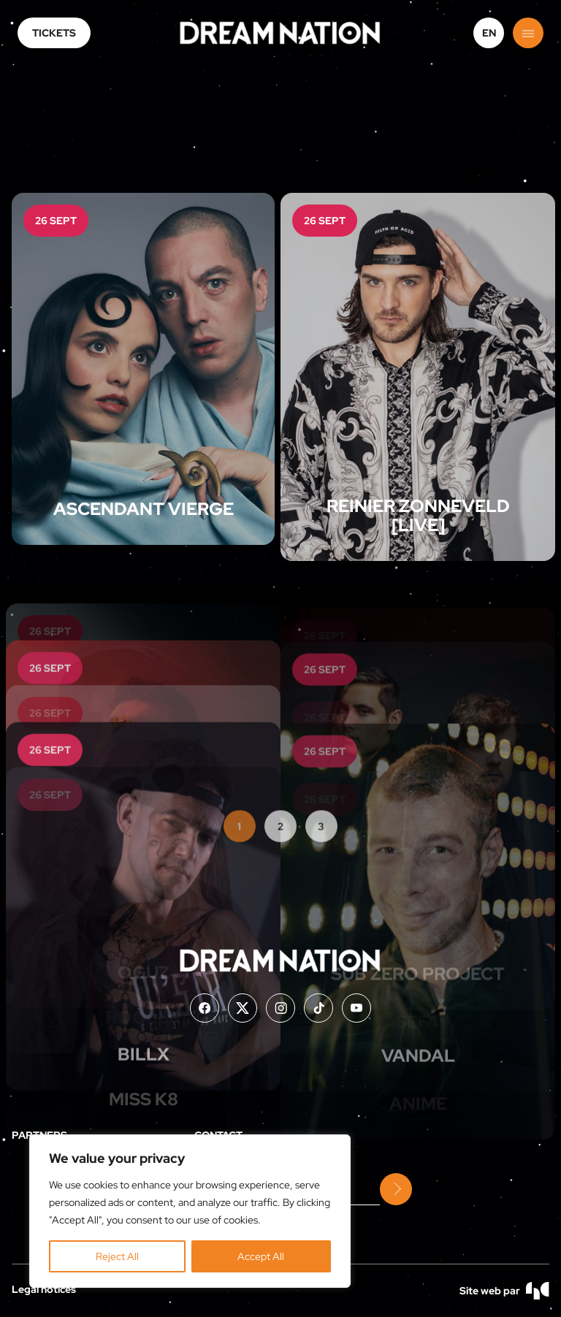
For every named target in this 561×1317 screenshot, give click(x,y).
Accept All (260, 1256)
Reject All (117, 1256)
